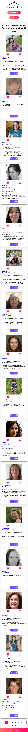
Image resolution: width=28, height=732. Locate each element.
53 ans (13, 529)
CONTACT (24, 730)
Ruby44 (4, 228)
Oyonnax (4, 315)
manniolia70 (5, 657)
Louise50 (4, 400)
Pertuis (4, 444)
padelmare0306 (6, 57)
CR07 (3, 143)
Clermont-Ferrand (6, 272)
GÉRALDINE (5, 271)
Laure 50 (4, 699)
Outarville (4, 58)
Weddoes (4, 185)
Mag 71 (4, 357)
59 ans (10, 144)
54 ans (7, 358)
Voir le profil (14, 73)
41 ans (11, 401)
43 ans (9, 58)
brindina (4, 614)
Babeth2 (4, 100)
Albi (3, 230)
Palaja (3, 658)
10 (18, 725)
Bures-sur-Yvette (6, 529)
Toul (3, 487)
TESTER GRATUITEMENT (14, 12)
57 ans (9, 315)
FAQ (7, 730)
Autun (3, 358)
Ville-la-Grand (5, 401)
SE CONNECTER (14, 17)
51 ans (7, 487)
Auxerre (4, 615)
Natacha (4, 571)
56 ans (14, 272)
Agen (3, 101)
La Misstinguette (6, 485)
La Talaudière (5, 572)
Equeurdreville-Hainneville (8, 701)
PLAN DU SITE (16, 730)
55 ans (7, 101)
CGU (10, 730)
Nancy (3, 187)
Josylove (4, 314)
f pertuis (4, 442)
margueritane (5, 528)
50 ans (8, 187)
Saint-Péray (5, 144)
